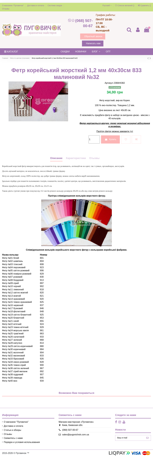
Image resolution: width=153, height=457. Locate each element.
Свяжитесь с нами (13, 438)
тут (131, 131)
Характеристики (76, 158)
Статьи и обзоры (12, 430)
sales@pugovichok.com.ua (73, 434)
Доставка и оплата (36, 5)
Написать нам (93, 43)
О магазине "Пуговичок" (13, 5)
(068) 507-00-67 (80, 23)
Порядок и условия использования (22, 442)
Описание (56, 158)
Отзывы (5, 9)
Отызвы (94, 158)
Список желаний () (125, 5)
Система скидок (55, 5)
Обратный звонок (93, 36)
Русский (107, 5)
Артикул (109, 83)
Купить (110, 139)
